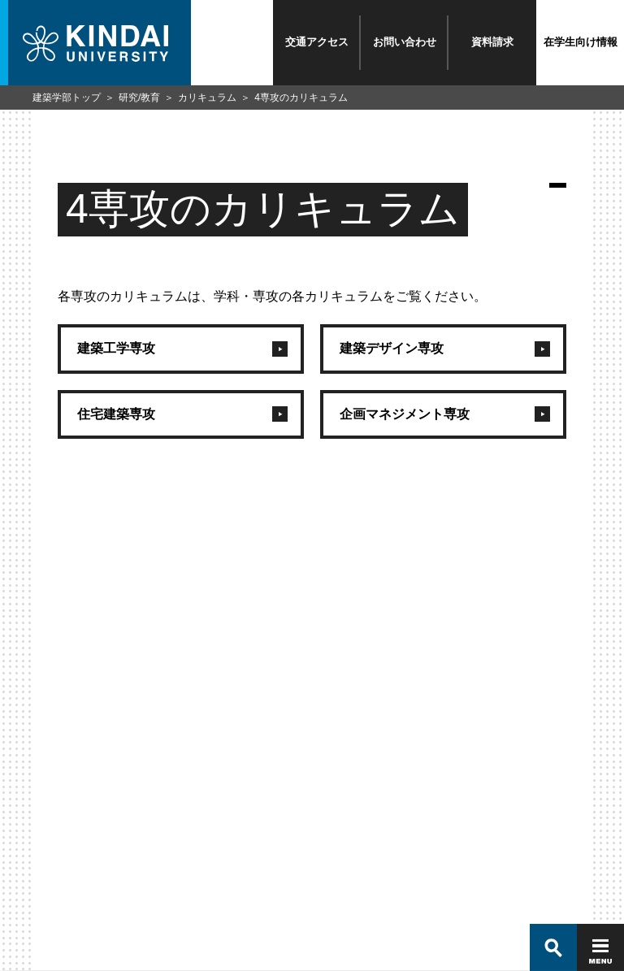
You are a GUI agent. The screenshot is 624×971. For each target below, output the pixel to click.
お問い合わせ (404, 42)
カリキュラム (207, 97)
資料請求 (492, 42)
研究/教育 (139, 97)
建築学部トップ (66, 97)
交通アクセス (317, 42)
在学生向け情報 (581, 42)
